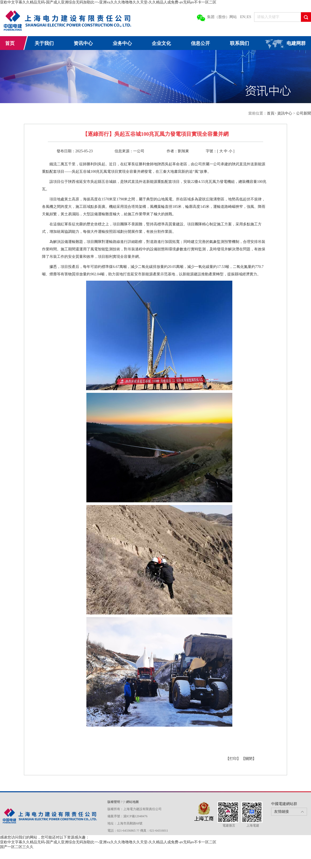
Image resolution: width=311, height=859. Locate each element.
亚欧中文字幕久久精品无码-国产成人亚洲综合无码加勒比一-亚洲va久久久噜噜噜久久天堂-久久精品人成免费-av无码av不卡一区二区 (108, 2)
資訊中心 (285, 113)
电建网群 (296, 43)
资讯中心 (83, 43)
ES (249, 17)
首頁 (270, 113)
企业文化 (161, 43)
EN (242, 17)
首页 (10, 43)
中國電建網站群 (284, 804)
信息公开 (200, 43)
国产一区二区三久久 (16, 847)
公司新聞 (303, 113)
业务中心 (122, 43)
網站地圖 (132, 802)
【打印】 (234, 759)
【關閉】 (248, 759)
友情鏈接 (281, 812)
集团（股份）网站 (222, 17)
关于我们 (44, 43)
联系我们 (239, 43)
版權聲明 (114, 802)
